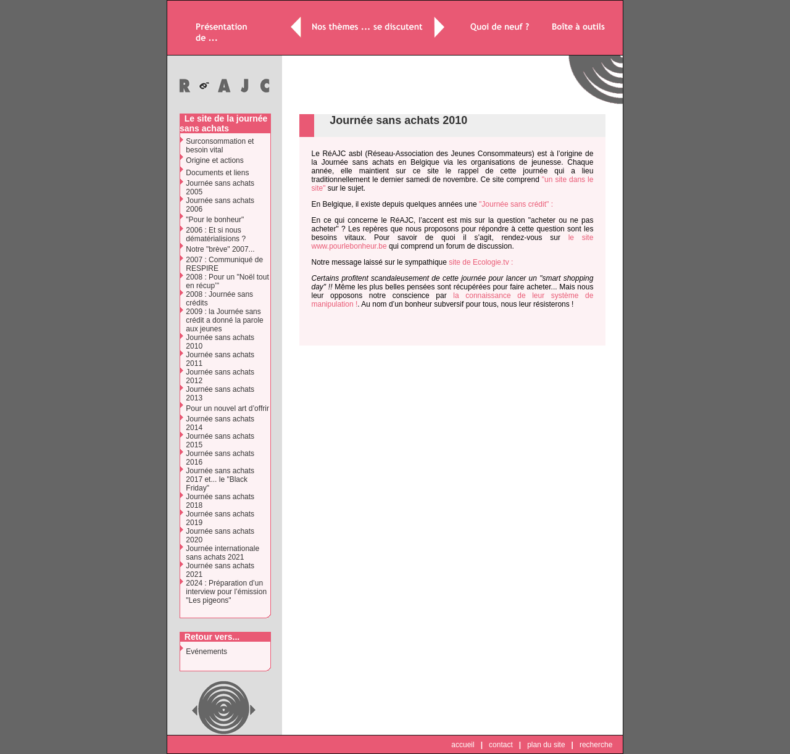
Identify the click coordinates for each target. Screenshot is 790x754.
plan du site (546, 744)
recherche (596, 744)
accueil (462, 744)
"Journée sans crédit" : (516, 204)
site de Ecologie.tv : (481, 262)
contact (501, 744)
